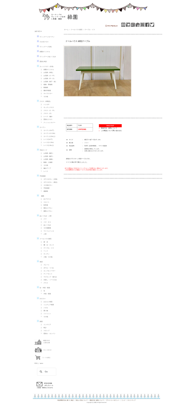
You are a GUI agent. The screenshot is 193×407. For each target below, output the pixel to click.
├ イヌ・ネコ (45, 222)
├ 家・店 (43, 242)
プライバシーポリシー (112, 400)
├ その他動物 (45, 228)
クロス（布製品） (44, 101)
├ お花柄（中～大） (47, 78)
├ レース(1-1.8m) (46, 142)
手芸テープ (42, 150)
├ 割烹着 (43, 205)
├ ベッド (43, 251)
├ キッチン (44, 254)
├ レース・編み (46, 116)
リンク (123, 400)
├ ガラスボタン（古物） (48, 179)
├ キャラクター (46, 93)
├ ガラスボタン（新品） (48, 182)
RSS (36, 363)
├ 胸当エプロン (46, 208)
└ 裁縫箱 (43, 191)
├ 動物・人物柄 (46, 162)
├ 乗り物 (43, 310)
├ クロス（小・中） (47, 110)
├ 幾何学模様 (45, 90)
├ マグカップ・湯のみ (48, 277)
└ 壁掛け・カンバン (47, 333)
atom (41, 363)
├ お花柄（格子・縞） (48, 81)
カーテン (41, 127)
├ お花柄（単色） (46, 72)
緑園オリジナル (43, 51)
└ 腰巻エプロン (46, 211)
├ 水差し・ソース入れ (48, 280)
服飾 (40, 196)
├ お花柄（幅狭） (46, 159)
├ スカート (44, 202)
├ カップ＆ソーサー (47, 271)
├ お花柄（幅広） (46, 153)
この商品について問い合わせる (111, 130)
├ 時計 (43, 327)
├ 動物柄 (43, 87)
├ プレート (44, 265)
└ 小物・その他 (46, 257)
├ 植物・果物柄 (46, 84)
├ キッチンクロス (46, 107)
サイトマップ (131, 400)
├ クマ (43, 219)
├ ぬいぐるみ (45, 225)
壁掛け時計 (42, 61)
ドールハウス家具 (44, 239)
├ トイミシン (45, 313)
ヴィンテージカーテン (45, 37)
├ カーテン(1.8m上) (47, 136)
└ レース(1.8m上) (46, 145)
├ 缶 (42, 291)
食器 (40, 262)
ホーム (66, 29)
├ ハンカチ (44, 104)
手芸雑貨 (41, 176)
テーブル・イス (90, 29)
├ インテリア (45, 324)
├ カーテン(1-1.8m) (47, 133)
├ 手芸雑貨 (44, 188)
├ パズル (43, 307)
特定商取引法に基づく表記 (65, 400)
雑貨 (40, 321)
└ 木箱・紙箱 (45, 293)
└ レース (43, 171)
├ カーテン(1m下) (46, 130)
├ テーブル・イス (46, 248)
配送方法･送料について (97, 400)
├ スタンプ (44, 330)
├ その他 (43, 165)
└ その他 (43, 96)
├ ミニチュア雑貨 (46, 304)
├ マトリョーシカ (46, 231)
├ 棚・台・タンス (46, 245)
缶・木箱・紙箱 (43, 287)
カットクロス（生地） (45, 66)
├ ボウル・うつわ (46, 268)
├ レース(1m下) (46, 139)
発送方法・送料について (109, 128)
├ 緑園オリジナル (46, 69)
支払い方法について (82, 400)
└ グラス (43, 283)
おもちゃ (41, 298)
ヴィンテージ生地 (44, 46)
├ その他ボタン (46, 185)
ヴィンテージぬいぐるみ (46, 56)
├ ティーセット (46, 274)
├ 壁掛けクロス (46, 119)
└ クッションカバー (47, 122)
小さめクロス (43, 42)
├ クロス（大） (46, 113)
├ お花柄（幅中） (46, 156)
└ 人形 (43, 234)
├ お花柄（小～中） (47, 75)
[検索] (46, 371)
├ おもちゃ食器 (46, 301)
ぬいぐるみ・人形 (44, 216)
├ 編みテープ (45, 168)
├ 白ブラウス (45, 199)
